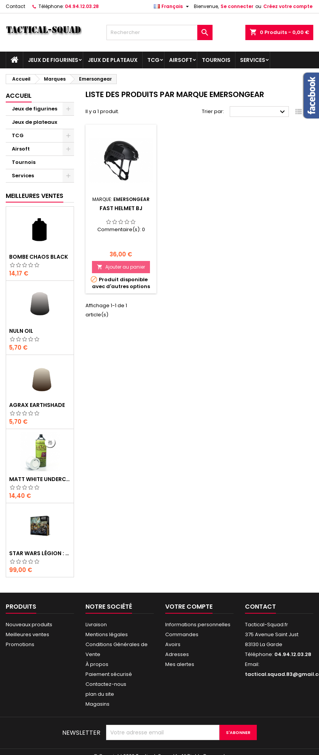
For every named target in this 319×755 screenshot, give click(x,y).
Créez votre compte (288, 6)
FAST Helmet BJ (121, 208)
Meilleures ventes (27, 634)
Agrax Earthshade (37, 405)
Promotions (20, 644)
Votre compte (189, 606)
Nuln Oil (21, 331)
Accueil (19, 95)
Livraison (96, 624)
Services (252, 60)
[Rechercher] (159, 32)
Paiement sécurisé (108, 674)
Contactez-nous (105, 684)
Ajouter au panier (121, 267)
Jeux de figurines (53, 60)
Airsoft (180, 60)
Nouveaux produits (29, 624)
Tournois (216, 60)
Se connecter (237, 6)
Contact (15, 6)
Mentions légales (106, 634)
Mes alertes (179, 664)
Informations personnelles (197, 624)
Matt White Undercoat (40, 479)
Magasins (97, 704)
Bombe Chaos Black (38, 257)
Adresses (177, 654)
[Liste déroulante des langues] (172, 6)
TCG (153, 60)
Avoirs (172, 644)
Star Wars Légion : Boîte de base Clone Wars (40, 553)
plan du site (99, 694)
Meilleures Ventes (34, 195)
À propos (96, 664)
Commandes (181, 634)
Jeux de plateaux (113, 60)
